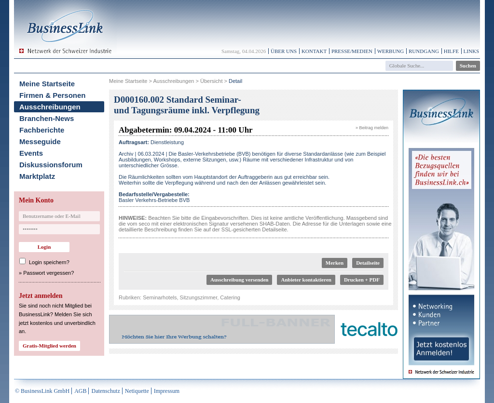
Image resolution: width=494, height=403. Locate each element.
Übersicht (211, 81)
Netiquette (137, 391)
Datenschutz (105, 391)
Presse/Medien (351, 51)
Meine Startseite (47, 84)
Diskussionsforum (50, 165)
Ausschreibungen (50, 107)
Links (471, 51)
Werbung (390, 51)
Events (31, 153)
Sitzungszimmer (199, 297)
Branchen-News (46, 118)
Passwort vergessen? (48, 273)
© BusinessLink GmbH (42, 391)
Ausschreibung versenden (239, 279)
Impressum (166, 391)
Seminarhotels (160, 297)
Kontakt (314, 51)
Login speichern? (49, 262)
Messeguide (40, 141)
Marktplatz (37, 176)
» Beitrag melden (372, 127)
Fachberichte (41, 130)
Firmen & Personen (52, 95)
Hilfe (451, 51)
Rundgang (424, 51)
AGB (80, 391)
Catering (230, 297)
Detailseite (368, 263)
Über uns (284, 51)
